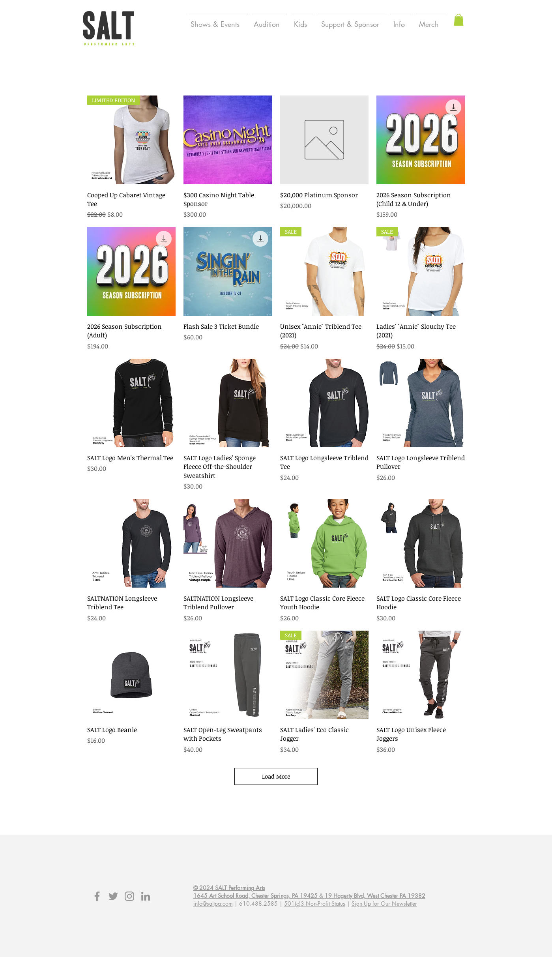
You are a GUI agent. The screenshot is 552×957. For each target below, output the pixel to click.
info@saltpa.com (213, 903)
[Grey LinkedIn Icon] (145, 896)
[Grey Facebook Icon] (97, 896)
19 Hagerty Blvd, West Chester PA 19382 (375, 895)
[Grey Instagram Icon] (129, 896)
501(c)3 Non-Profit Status (314, 903)
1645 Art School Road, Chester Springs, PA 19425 (255, 895)
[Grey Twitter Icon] (113, 896)
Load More (276, 776)
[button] (459, 20)
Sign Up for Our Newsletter (384, 903)
